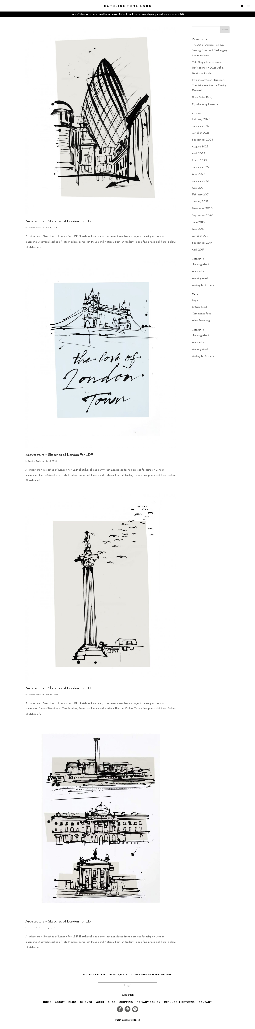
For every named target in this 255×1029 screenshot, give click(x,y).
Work (100, 1003)
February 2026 (201, 120)
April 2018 (198, 230)
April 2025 (198, 154)
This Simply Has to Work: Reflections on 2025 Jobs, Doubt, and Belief (207, 69)
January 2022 (200, 182)
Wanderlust (199, 272)
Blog (72, 1003)
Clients (86, 1003)
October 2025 (200, 134)
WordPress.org (201, 322)
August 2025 (200, 148)
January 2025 (200, 168)
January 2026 (200, 127)
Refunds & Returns (179, 1003)
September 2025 (202, 141)
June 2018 (198, 223)
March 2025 (199, 161)
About (60, 1003)
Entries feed (199, 308)
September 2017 (202, 244)
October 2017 (200, 237)
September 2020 (202, 216)
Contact (205, 1003)
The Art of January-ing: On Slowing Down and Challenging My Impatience (209, 52)
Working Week (200, 279)
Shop (112, 1003)
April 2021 (198, 189)
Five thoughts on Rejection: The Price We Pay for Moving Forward (209, 87)
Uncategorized (200, 266)
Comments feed (201, 315)
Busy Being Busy (202, 98)
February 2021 (200, 196)
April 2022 (198, 175)
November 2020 (202, 210)
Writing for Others (203, 286)
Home (47, 1003)
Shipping (126, 1003)
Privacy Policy (149, 1003)
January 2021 (200, 203)
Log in (195, 301)
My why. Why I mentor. (205, 105)
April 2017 (198, 251)
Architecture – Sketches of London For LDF (59, 223)
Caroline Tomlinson (36, 229)
